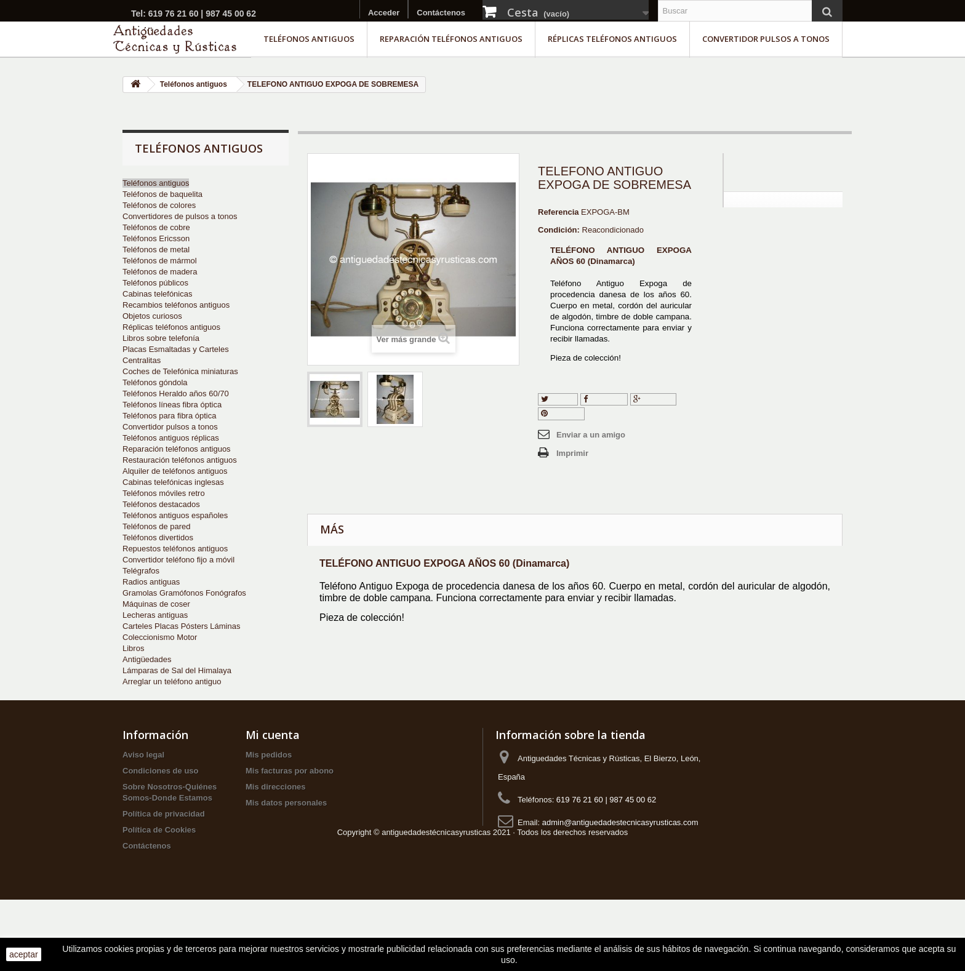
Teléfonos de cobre (156, 227)
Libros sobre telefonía (160, 338)
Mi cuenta (273, 771)
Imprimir (572, 453)
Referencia (558, 212)
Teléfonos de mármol (159, 260)
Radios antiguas (151, 581)
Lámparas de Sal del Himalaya (176, 670)
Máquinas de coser (156, 604)
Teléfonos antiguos (308, 38)
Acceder (383, 12)
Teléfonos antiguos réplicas (170, 437)
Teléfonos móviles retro (163, 493)
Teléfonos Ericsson (156, 238)
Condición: (559, 229)
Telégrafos (140, 570)
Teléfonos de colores (159, 205)
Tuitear (558, 399)
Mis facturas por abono (290, 807)
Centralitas (141, 360)
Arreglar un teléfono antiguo (171, 681)
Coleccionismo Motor (159, 637)
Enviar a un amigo (590, 434)
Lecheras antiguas (155, 615)
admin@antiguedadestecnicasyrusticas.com (620, 858)
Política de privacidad (163, 850)
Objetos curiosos (152, 316)
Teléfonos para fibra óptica (169, 415)
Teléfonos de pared (156, 526)
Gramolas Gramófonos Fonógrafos (184, 592)
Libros (133, 648)
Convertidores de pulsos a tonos (179, 216)
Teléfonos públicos (155, 282)
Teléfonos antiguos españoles (175, 515)
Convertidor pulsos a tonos (766, 38)
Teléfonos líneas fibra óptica (172, 404)
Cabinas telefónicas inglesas (173, 482)
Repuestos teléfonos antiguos (175, 548)
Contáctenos (441, 12)
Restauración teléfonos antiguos (179, 460)
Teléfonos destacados (161, 504)
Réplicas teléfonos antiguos (612, 38)
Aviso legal (143, 791)
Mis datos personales (286, 839)
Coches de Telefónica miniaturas (180, 371)
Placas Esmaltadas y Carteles (175, 349)
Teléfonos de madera (159, 271)
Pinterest (561, 413)
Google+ (653, 399)
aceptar (23, 954)
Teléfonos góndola (155, 382)
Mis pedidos (269, 791)
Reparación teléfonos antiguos (451, 38)
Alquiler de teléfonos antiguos (175, 471)
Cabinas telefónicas (157, 293)
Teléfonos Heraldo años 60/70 (175, 393)
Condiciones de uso (160, 807)
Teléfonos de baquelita (162, 194)
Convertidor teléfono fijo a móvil (178, 559)
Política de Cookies (159, 866)
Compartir (604, 399)
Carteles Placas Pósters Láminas (181, 626)
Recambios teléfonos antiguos (176, 305)
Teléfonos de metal (156, 249)
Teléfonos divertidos (157, 537)
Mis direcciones (276, 823)
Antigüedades (147, 659)
